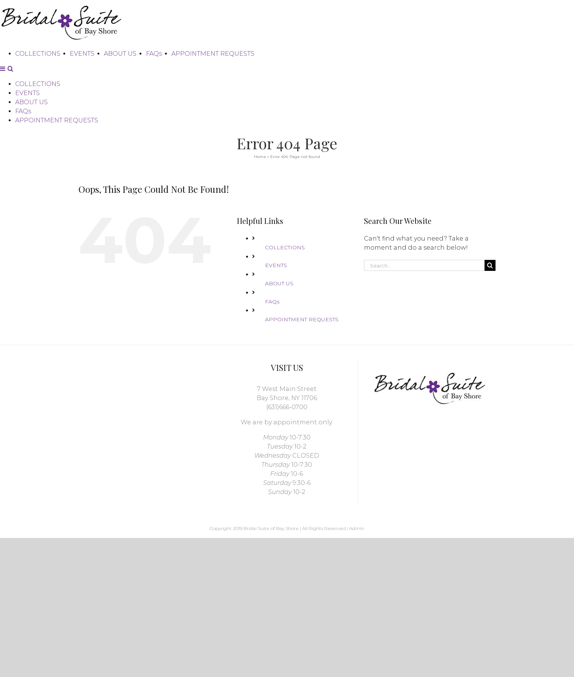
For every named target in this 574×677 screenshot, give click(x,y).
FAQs (272, 303)
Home (260, 158)
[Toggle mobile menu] (3, 135)
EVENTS (276, 267)
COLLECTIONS (285, 249)
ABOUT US (279, 285)
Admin (356, 530)
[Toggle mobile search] (10, 135)
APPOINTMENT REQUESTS (302, 321)
